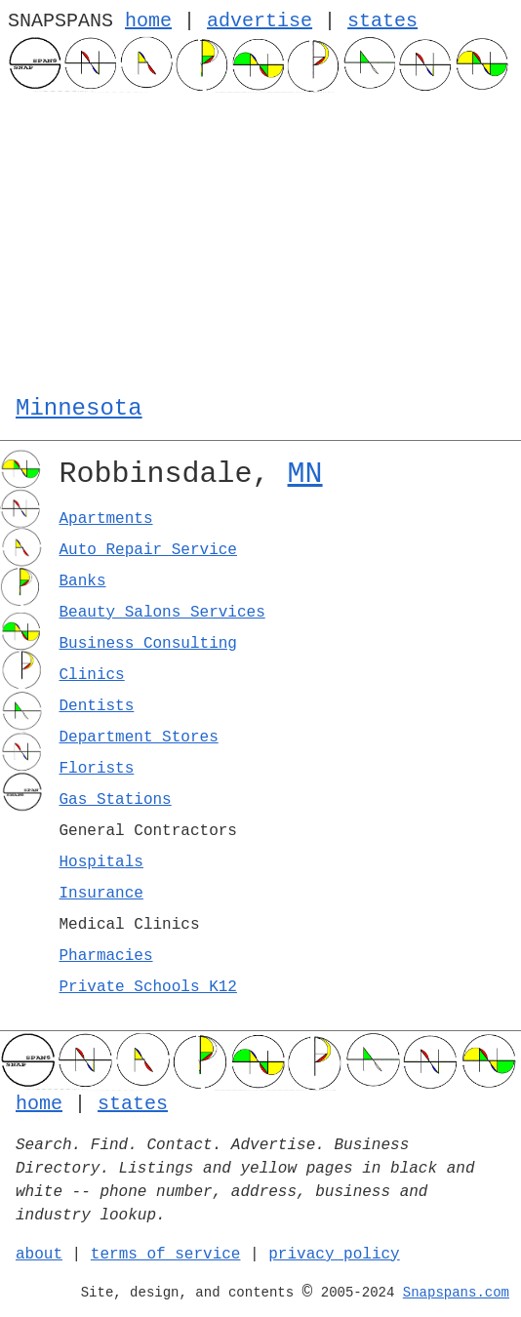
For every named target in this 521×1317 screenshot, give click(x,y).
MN (305, 474)
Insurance (101, 893)
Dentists (97, 706)
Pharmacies (106, 956)
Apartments (106, 519)
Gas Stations (116, 800)
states (382, 21)
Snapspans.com (456, 1292)
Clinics (92, 675)
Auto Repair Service (148, 550)
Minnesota (79, 408)
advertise (259, 21)
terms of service (166, 1254)
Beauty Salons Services (162, 612)
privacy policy (333, 1254)
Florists (97, 769)
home (148, 21)
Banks (83, 581)
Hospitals (101, 862)
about (39, 1254)
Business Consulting (148, 644)
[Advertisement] (260, 239)
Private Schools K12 (148, 987)
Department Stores (139, 737)
